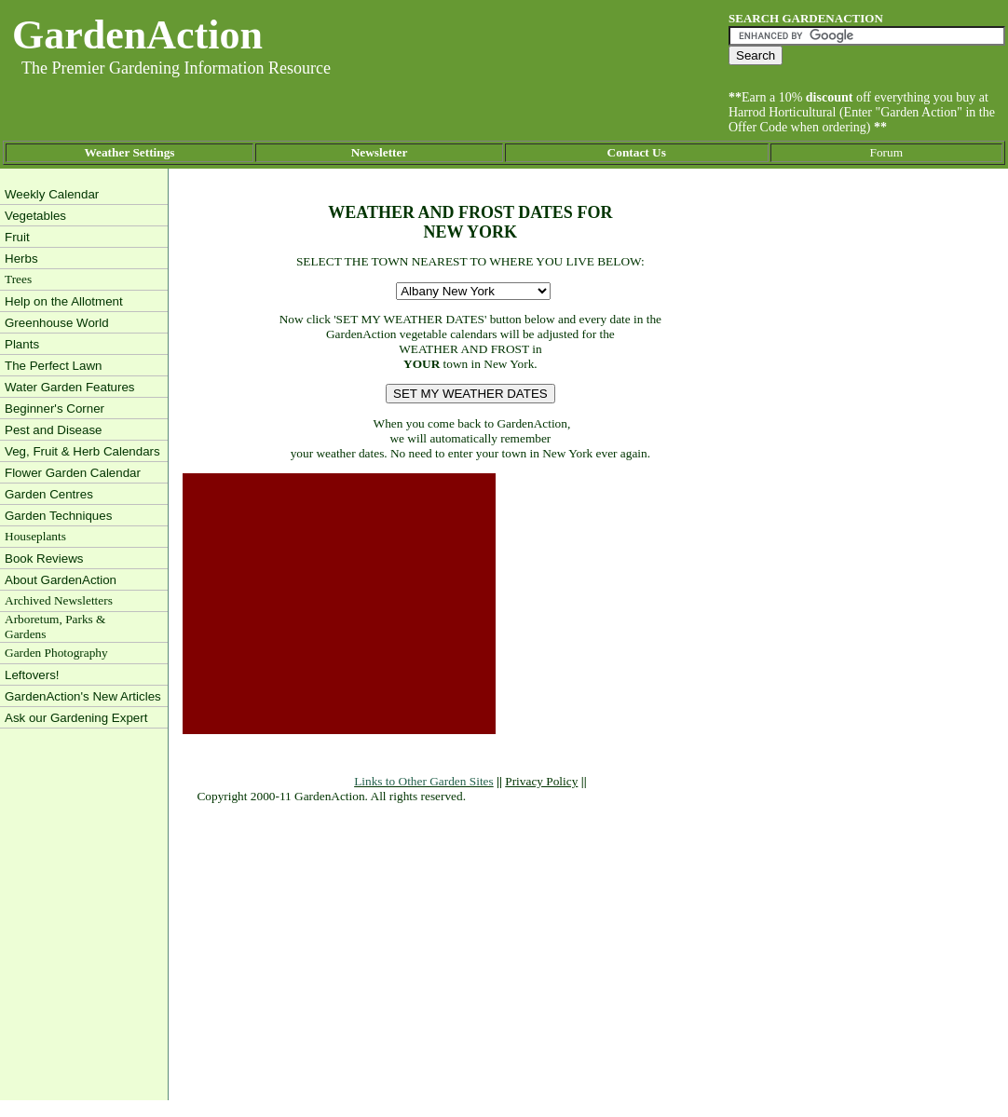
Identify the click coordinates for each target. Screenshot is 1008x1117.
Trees (18, 279)
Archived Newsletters (59, 600)
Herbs (21, 259)
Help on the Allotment (64, 301)
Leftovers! (32, 675)
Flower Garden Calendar (73, 473)
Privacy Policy (541, 781)
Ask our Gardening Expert (76, 718)
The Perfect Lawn (53, 366)
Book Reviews (44, 558)
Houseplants (35, 536)
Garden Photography (56, 653)
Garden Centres (49, 494)
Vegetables (35, 216)
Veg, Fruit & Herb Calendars (82, 451)
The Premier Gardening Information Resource (176, 68)
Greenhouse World (57, 323)
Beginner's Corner (54, 408)
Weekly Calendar (52, 194)
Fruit (17, 237)
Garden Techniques (58, 516)
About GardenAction (60, 580)
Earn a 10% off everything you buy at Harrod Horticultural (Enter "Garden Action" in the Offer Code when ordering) (862, 112)
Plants (22, 344)
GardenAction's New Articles (83, 696)
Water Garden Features (70, 387)
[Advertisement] (339, 603)
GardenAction (137, 35)
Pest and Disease (53, 430)
